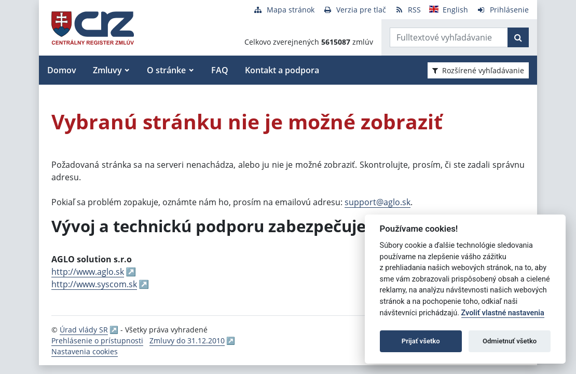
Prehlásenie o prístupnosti (97, 340)
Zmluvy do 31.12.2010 (187, 340)
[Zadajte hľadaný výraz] (449, 37)
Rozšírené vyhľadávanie (478, 70)
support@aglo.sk (377, 202)
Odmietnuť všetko (510, 341)
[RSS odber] (407, 10)
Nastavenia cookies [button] (84, 351)
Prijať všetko (421, 341)
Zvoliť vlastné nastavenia (502, 313)
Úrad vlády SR (84, 330)
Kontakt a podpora (282, 70)
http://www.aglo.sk (87, 271)
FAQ (219, 70)
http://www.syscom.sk (94, 284)
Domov (61, 70)
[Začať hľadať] (518, 37)
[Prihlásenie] (502, 10)
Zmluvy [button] (107, 70)
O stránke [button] (166, 70)
